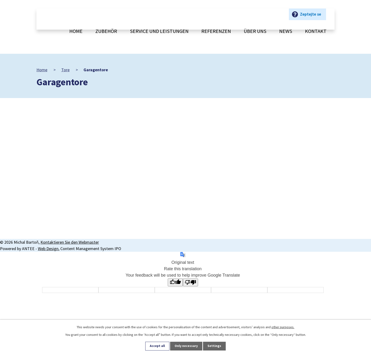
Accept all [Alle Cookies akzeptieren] (157, 346)
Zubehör (106, 31)
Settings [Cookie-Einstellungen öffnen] (214, 346)
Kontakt (316, 31)
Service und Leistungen (159, 31)
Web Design (48, 248)
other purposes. (282, 327)
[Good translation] (175, 282)
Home (76, 31)
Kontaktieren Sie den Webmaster (69, 242)
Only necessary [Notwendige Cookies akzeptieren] (186, 346)
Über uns (255, 31)
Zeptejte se (310, 18)
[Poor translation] (190, 282)
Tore (65, 69)
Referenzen (216, 31)
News (285, 31)
